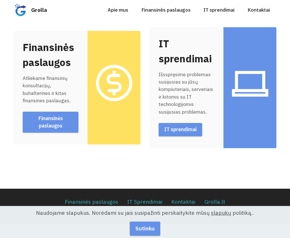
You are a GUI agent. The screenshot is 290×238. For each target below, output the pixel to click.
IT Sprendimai (144, 201)
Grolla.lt (214, 201)
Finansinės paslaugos (166, 10)
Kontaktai (259, 10)
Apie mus (118, 10)
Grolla (39, 9)
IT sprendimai (218, 10)
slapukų (221, 218)
